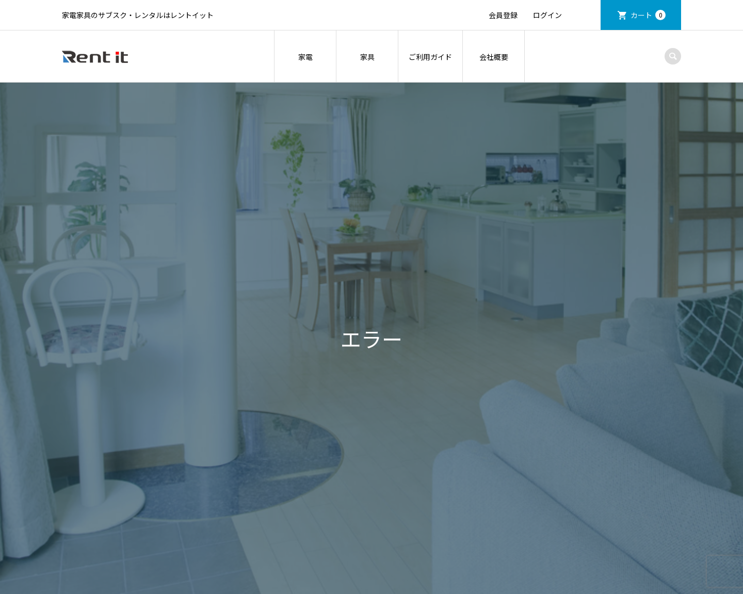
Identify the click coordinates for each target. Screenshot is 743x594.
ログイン (547, 15)
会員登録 (503, 15)
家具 (367, 57)
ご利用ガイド (430, 57)
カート (648, 15)
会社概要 (493, 57)
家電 (305, 57)
